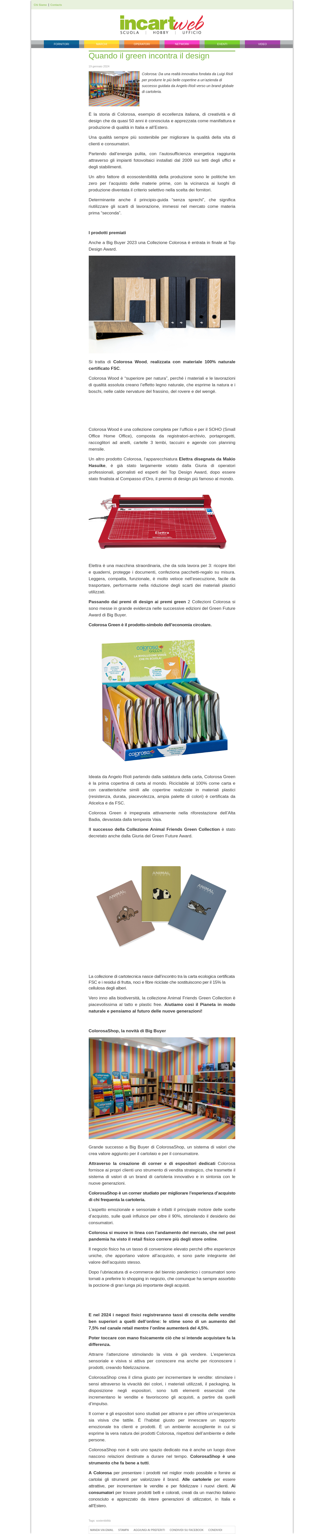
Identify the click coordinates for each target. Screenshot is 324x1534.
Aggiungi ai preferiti (149, 1529)
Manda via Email (102, 1529)
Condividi (215, 1529)
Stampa (123, 1529)
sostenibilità (103, 1520)
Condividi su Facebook (187, 1529)
